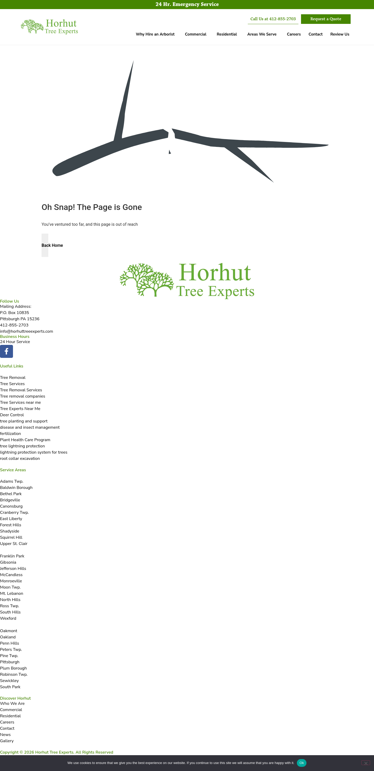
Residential (227, 34)
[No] (365, 762)
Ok (301, 763)
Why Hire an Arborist (155, 34)
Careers (294, 34)
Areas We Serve (261, 34)
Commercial (195, 34)
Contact (316, 34)
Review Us (339, 34)
